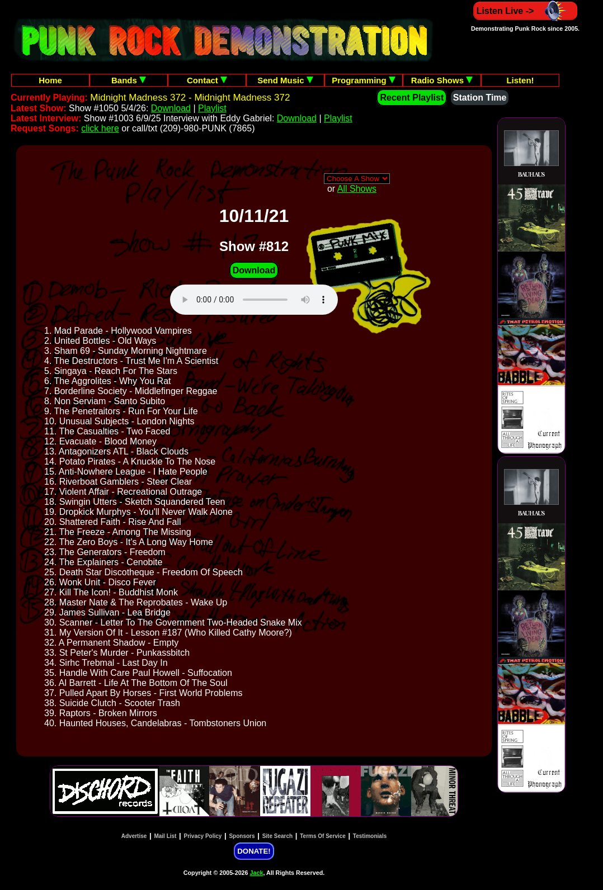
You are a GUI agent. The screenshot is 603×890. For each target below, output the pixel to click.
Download (171, 108)
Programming (363, 80)
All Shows (356, 188)
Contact (207, 80)
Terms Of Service (323, 836)
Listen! (520, 80)
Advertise (134, 836)
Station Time (480, 97)
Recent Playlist (412, 97)
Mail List (165, 836)
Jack (256, 872)
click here (100, 128)
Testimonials (370, 836)
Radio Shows (442, 80)
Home (50, 80)
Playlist (212, 108)
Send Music (285, 80)
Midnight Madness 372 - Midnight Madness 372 (190, 97)
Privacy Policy (203, 836)
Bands (128, 80)
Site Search (277, 836)
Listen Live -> (525, 11)
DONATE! (253, 851)
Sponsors (242, 836)
